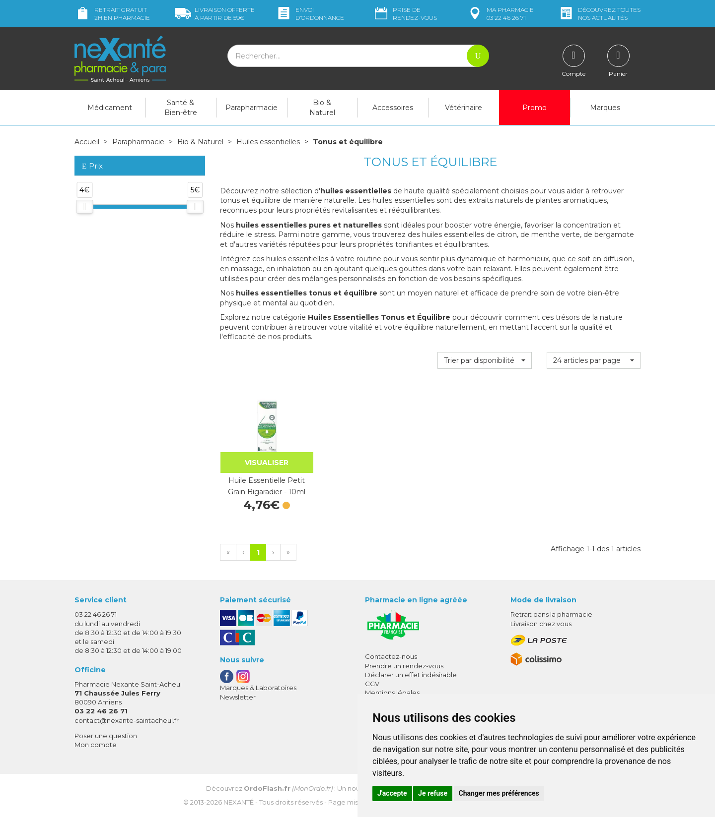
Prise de (405, 13)
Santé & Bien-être (180, 107)
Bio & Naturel (322, 107)
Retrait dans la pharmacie (551, 614)
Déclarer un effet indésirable (411, 675)
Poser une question (105, 736)
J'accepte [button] (392, 793)
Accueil (86, 141)
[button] (484, 360)
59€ (215, 13)
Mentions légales (392, 693)
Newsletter (238, 697)
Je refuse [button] (432, 793)
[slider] (84, 207)
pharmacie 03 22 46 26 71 (500, 13)
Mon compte (95, 745)
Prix (92, 166)
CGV (372, 684)
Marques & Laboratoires (258, 688)
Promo (534, 107)
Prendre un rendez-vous (404, 666)
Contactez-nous (391, 656)
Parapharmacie (251, 107)
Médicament (109, 107)
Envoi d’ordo (310, 13)
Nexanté (238, 802)
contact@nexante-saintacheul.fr (126, 720)
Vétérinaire (463, 107)
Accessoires (392, 107)
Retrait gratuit (112, 13)
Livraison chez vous (541, 624)
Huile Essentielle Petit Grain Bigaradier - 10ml (266, 486)
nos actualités (599, 13)
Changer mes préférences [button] (499, 793)
